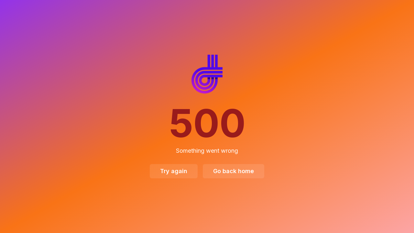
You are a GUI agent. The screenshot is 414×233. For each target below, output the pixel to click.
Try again (173, 171)
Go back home (233, 171)
